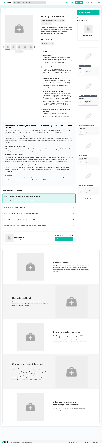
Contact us (95, 442)
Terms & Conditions (74, 442)
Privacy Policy (86, 442)
